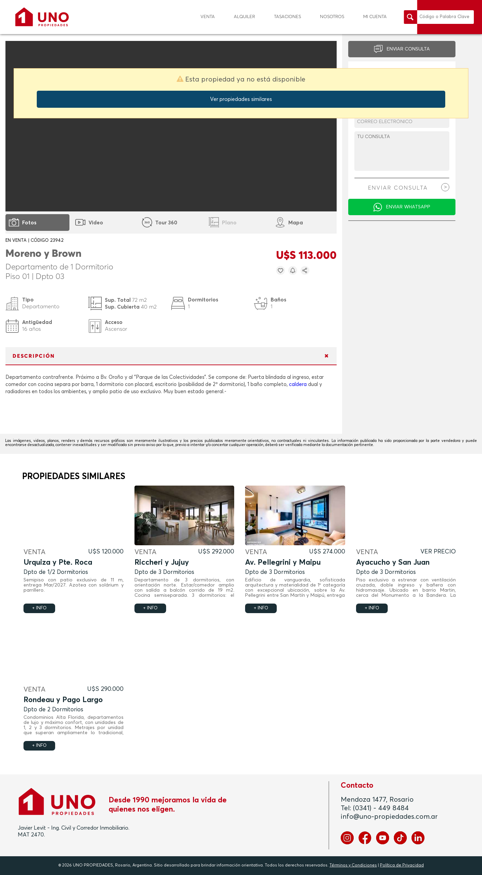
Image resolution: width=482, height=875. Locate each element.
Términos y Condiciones (353, 865)
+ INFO (39, 608)
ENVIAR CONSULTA (408, 49)
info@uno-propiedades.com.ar (389, 816)
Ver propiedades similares (241, 99)
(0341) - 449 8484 (381, 808)
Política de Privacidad (402, 865)
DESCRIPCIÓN (34, 356)
